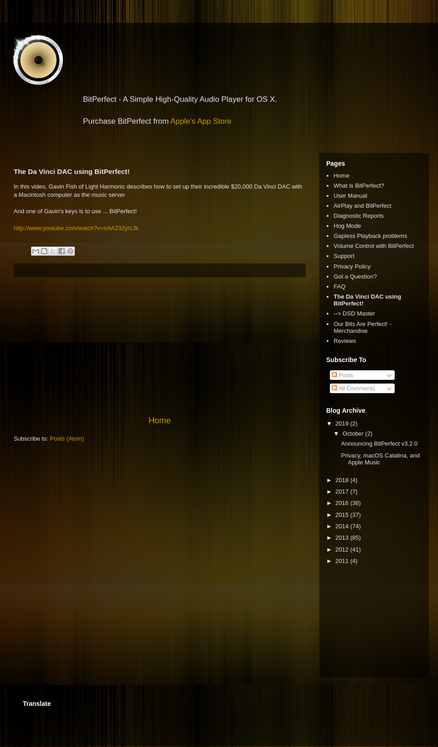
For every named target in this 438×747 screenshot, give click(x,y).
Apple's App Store (201, 121)
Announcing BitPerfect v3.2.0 (379, 443)
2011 (342, 561)
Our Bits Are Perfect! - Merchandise (362, 328)
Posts (343, 375)
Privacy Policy (352, 266)
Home (160, 420)
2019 (342, 423)
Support (344, 256)
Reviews (345, 340)
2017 (342, 491)
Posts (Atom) (67, 438)
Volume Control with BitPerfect (374, 245)
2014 (342, 526)
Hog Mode (347, 225)
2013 (342, 537)
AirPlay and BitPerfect (362, 205)
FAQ (339, 286)
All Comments (353, 388)
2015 (342, 514)
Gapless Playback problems (370, 235)
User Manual (350, 195)
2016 (342, 503)
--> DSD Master (354, 313)
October (354, 433)
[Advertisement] (159, 346)
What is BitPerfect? (359, 185)
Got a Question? (355, 276)
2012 (342, 549)
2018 (342, 480)
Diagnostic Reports (359, 215)
